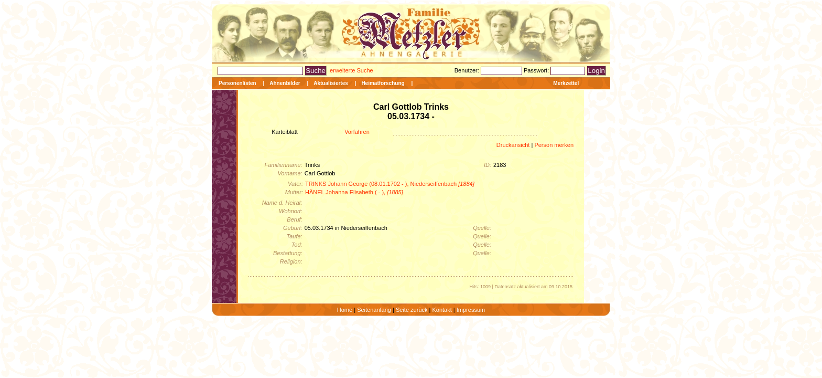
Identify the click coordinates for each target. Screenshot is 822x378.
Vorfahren (357, 132)
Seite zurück (412, 310)
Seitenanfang (374, 310)
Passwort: (537, 70)
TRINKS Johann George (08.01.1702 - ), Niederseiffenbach (389, 184)
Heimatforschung (382, 83)
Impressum (471, 310)
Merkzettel (566, 83)
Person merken (554, 145)
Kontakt (441, 310)
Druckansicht (513, 145)
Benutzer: (468, 70)
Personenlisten (237, 83)
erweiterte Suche (351, 70)
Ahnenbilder (284, 83)
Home (344, 310)
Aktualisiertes (330, 83)
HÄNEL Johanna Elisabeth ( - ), (354, 192)
